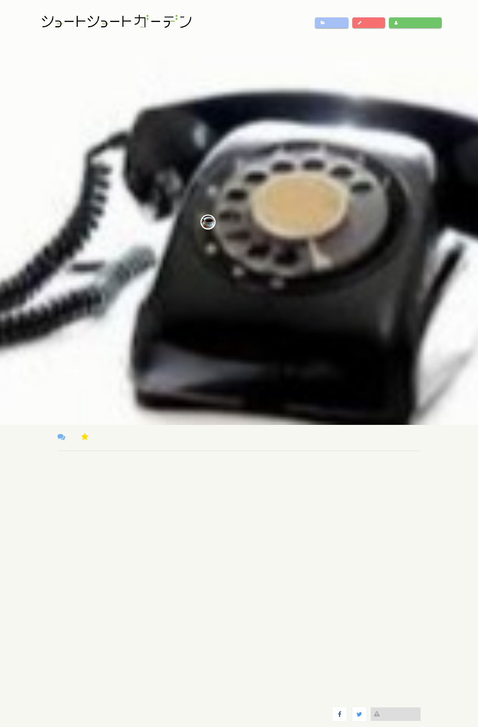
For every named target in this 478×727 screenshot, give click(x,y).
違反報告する (396, 714)
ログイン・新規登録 (415, 22)
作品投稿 (368, 22)
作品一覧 (332, 22)
